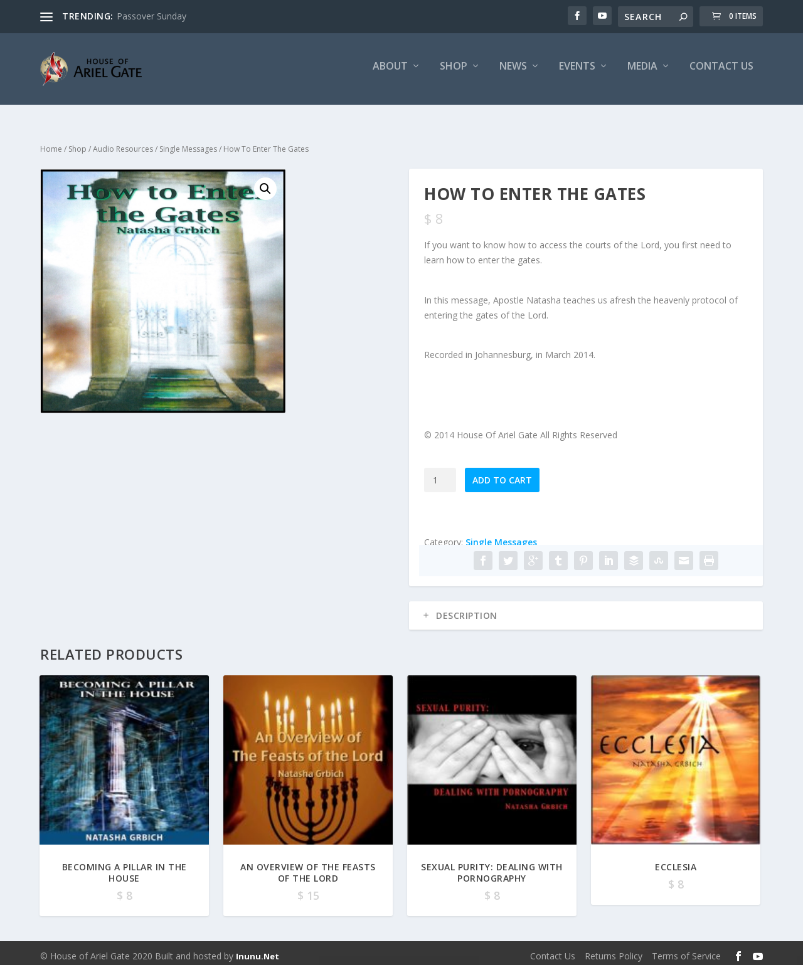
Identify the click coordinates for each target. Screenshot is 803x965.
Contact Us (721, 73)
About (390, 73)
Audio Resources (123, 143)
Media (642, 73)
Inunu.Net (257, 950)
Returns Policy (613, 950)
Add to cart (502, 474)
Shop (453, 73)
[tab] (586, 610)
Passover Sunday (151, 16)
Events (577, 73)
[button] (265, 183)
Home (51, 143)
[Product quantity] (440, 474)
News (513, 73)
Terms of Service (686, 950)
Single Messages (188, 143)
